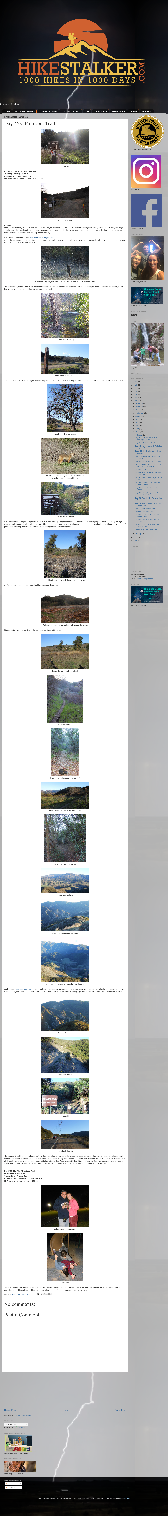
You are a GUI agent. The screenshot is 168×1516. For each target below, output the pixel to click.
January (138, 534)
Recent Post (147, 111)
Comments (10, 1487)
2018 (136, 385)
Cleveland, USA (100, 111)
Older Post (120, 1410)
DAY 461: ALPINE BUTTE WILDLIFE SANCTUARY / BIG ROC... (148, 465)
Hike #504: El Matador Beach (145, 508)
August (138, 416)
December (139, 403)
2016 (136, 391)
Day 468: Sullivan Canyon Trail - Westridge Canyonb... (146, 439)
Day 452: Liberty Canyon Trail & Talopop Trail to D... (146, 494)
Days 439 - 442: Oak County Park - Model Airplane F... (147, 525)
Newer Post (10, 1410)
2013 (136, 398)
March (137, 432)
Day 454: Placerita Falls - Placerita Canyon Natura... (147, 484)
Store (87, 111)
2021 (136, 382)
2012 (136, 401)
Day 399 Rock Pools (24, 989)
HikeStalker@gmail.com (144, 579)
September (139, 413)
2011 (136, 537)
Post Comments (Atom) (22, 1415)
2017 (136, 388)
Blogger (127, 1498)
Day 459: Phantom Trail (143, 469)
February (138, 435)
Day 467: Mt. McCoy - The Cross (146, 443)
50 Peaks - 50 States (48, 111)
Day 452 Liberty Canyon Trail (41, 238)
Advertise (133, 111)
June (137, 422)
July (137, 419)
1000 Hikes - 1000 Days (24, 111)
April (137, 429)
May (137, 425)
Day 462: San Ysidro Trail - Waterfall (148, 461)
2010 (136, 541)
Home (7, 111)
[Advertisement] (65, 1391)
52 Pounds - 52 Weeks (70, 111)
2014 (136, 394)
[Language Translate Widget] (16, 1424)
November (139, 407)
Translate (19, 1427)
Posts (9, 1483)
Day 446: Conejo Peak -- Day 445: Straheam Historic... (147, 515)
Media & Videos (118, 111)
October (138, 410)
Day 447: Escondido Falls (144, 511)
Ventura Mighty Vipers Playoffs (146, 530)
